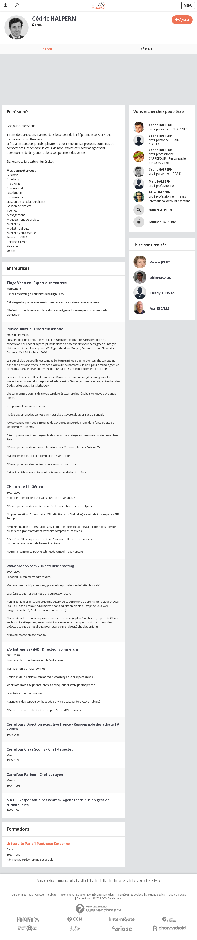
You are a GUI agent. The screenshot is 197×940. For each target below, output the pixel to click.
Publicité (51, 894)
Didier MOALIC (160, 278)
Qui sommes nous (22, 894)
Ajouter (184, 19)
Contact (39, 894)
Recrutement (66, 894)
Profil (47, 49)
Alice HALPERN (159, 192)
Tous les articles (176, 894)
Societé (80, 894)
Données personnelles (100, 894)
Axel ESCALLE (159, 308)
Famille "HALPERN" (163, 222)
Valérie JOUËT (160, 262)
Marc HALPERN (160, 181)
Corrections (83, 898)
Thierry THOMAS (162, 293)
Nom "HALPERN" (161, 210)
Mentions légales (155, 894)
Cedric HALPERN (160, 169)
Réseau (146, 49)
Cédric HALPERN (160, 125)
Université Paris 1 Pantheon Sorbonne (38, 843)
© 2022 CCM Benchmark (107, 898)
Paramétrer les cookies (129, 894)
